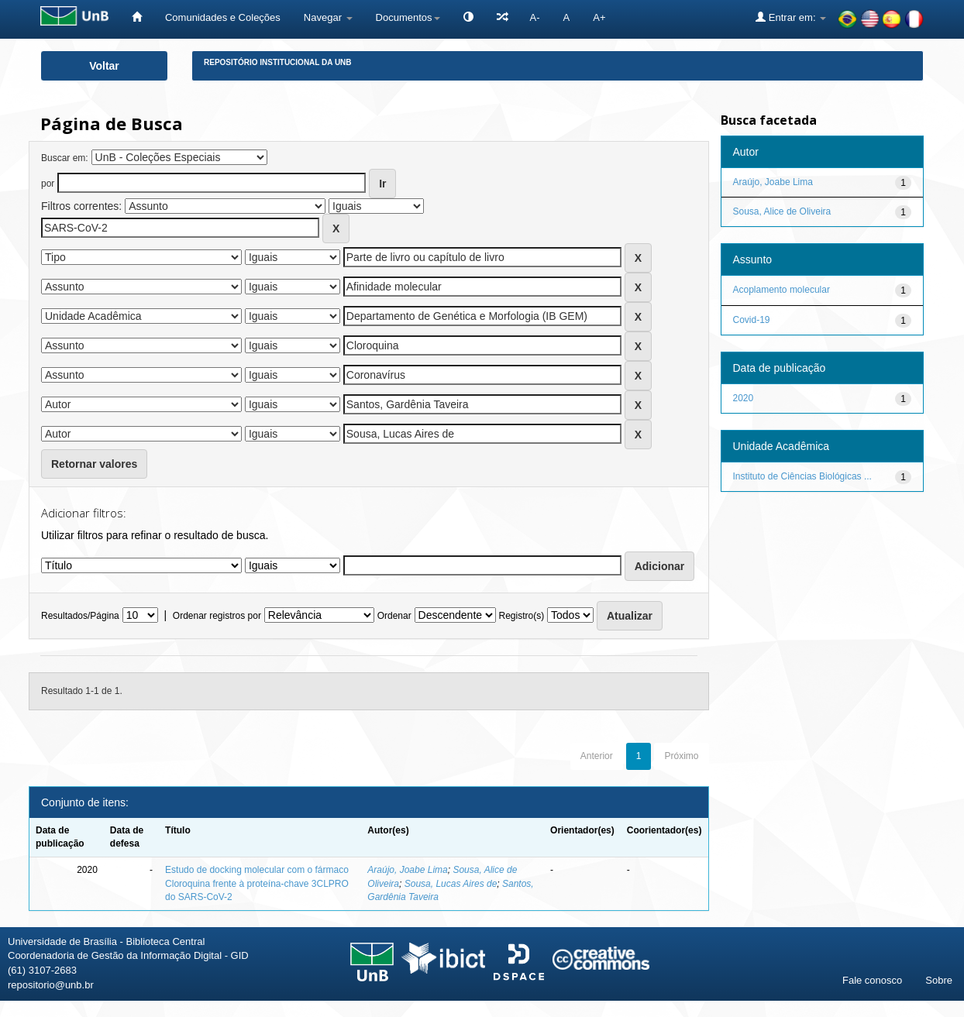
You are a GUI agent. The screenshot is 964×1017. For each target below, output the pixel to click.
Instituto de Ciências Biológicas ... (802, 476)
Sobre (938, 980)
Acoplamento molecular (781, 289)
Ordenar (394, 615)
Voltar (104, 66)
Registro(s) (521, 615)
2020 (743, 398)
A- (535, 17)
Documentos (408, 17)
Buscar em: (64, 158)
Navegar (328, 17)
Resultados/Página (80, 615)
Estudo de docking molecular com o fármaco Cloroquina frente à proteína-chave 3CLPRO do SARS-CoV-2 (257, 883)
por (47, 183)
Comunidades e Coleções (223, 17)
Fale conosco (872, 980)
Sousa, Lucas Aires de (451, 883)
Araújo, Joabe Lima (407, 869)
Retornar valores (94, 464)
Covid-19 (751, 319)
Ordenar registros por (217, 615)
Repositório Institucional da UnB (278, 62)
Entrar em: (791, 17)
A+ (599, 17)
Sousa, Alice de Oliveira (782, 211)
